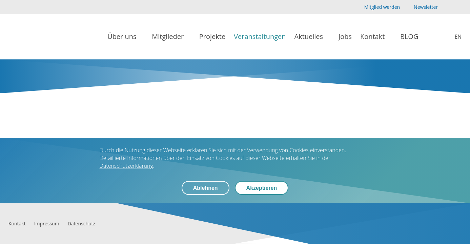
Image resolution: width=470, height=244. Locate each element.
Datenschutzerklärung (126, 165)
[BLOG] (409, 37)
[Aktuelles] (312, 37)
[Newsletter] (421, 7)
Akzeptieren (261, 188)
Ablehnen (205, 188)
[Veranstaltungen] (260, 37)
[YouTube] (447, 7)
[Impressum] (46, 223)
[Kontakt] (376, 37)
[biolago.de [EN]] (453, 36)
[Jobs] (345, 37)
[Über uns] (125, 37)
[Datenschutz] (81, 223)
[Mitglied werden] (376, 7)
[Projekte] (212, 37)
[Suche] (432, 37)
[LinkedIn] (457, 7)
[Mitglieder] (171, 37)
